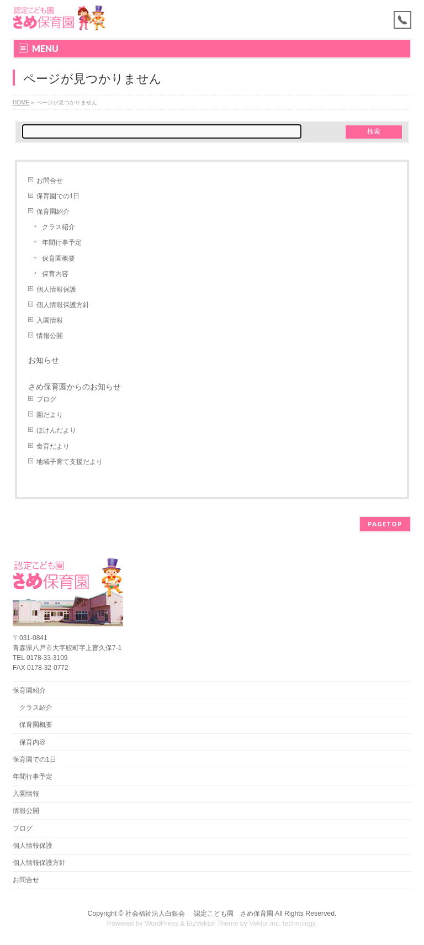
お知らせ (43, 360)
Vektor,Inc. (265, 923)
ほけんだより (56, 430)
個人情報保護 (56, 289)
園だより (49, 415)
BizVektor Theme (213, 923)
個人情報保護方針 (62, 305)
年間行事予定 (62, 242)
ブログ (46, 399)
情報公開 (49, 336)
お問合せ (49, 180)
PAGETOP (385, 523)
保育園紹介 (53, 211)
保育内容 (55, 274)
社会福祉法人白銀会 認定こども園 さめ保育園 (199, 913)
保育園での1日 (58, 196)
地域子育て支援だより (69, 462)
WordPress (161, 923)
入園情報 (49, 320)
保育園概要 (58, 258)
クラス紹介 (58, 227)
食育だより (53, 446)
